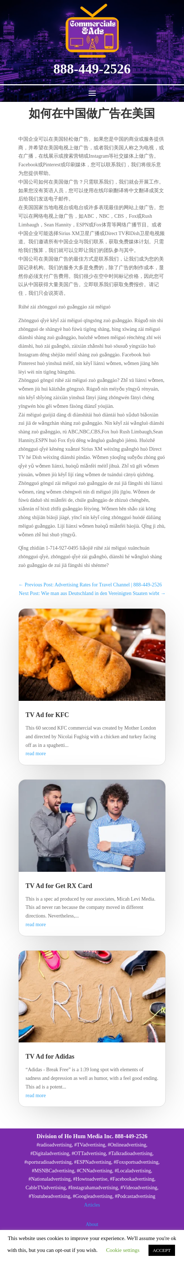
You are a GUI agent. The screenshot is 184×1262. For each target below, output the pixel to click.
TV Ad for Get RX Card (58, 885)
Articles (92, 1205)
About (92, 1224)
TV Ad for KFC (47, 714)
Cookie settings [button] (123, 1250)
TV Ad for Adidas (49, 1056)
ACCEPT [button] (162, 1250)
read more (35, 753)
